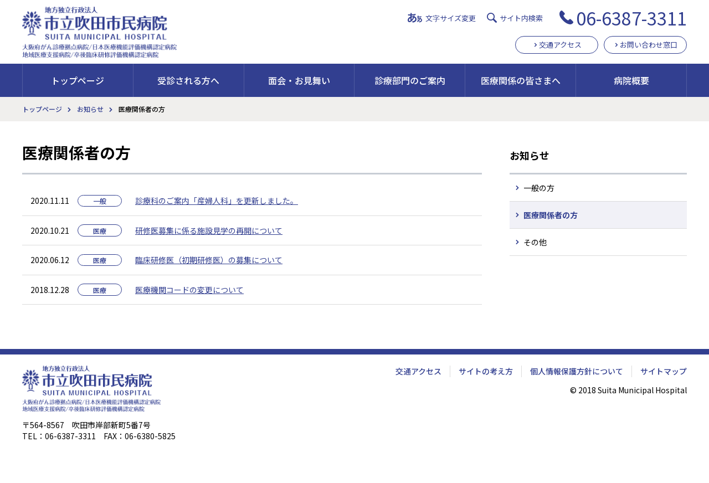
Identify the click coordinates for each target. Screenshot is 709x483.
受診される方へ (188, 80)
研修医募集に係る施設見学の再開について (208, 230)
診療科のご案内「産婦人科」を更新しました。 (216, 200)
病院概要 (631, 80)
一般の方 (538, 187)
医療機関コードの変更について (189, 289)
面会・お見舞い (299, 80)
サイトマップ (663, 371)
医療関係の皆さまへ (521, 80)
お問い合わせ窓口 (648, 44)
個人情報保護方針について (576, 371)
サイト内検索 (521, 18)
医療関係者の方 (550, 214)
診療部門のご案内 (409, 80)
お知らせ (90, 109)
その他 (535, 242)
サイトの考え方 (486, 371)
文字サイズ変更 (450, 18)
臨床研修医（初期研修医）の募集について (208, 259)
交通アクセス (560, 44)
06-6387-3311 (631, 18)
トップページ (77, 80)
